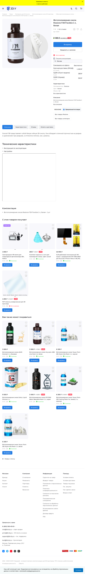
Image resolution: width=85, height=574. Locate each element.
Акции (4, 480)
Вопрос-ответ (67, 493)
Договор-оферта (48, 513)
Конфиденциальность (9, 563)
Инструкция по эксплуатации (15, 148)
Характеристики (21, 127)
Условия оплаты (68, 477)
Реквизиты (26, 480)
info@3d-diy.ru (7, 529)
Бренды (4, 477)
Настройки (8, 151)
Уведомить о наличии (67, 50)
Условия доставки (69, 480)
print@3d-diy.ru (7, 533)
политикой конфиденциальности (30, 571)
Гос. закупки (67, 486)
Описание (7, 127)
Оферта (21, 563)
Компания (26, 473)
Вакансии (26, 490)
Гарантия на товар (49, 477)
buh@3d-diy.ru (7, 540)
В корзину (68, 44)
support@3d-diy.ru (8, 536)
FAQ (44, 516)
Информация (47, 473)
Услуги (4, 486)
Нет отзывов (61, 29)
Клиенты (25, 486)
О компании (26, 477)
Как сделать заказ (69, 490)
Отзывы (33, 127)
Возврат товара (48, 480)
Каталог (5, 483)
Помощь (66, 473)
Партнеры (26, 483)
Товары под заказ (69, 483)
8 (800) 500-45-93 (8, 526)
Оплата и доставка (47, 127)
